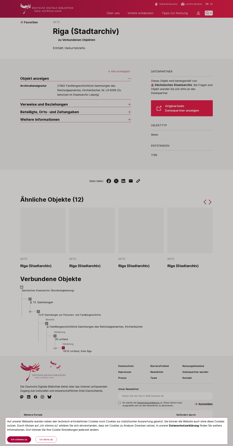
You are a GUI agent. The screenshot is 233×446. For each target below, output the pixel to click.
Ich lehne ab (46, 439)
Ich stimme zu (19, 439)
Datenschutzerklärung (184, 425)
